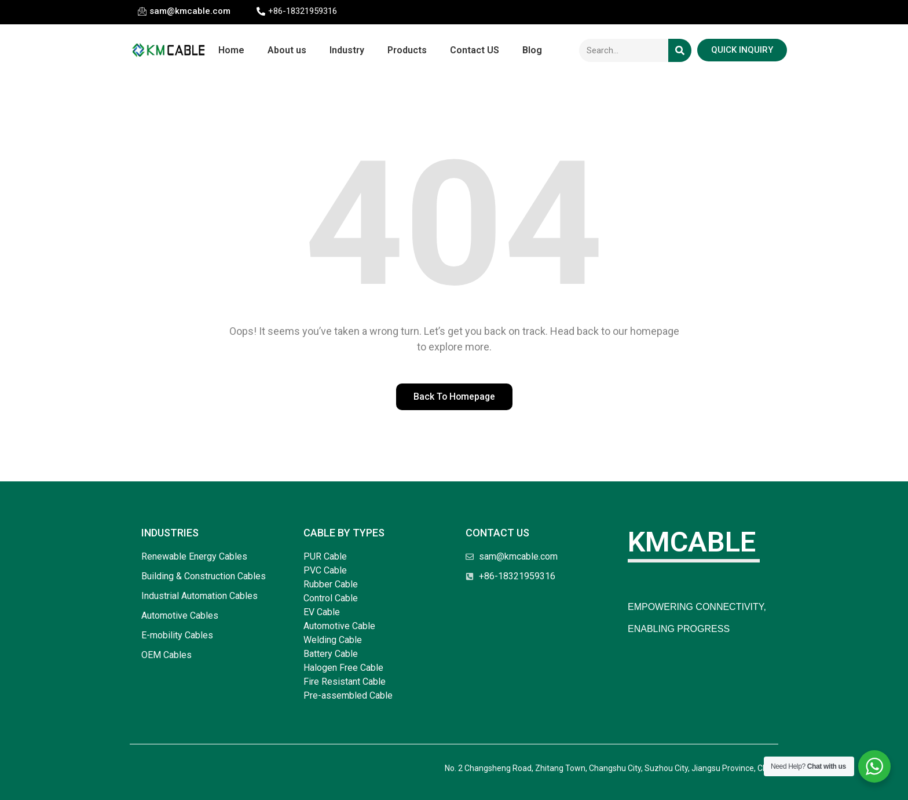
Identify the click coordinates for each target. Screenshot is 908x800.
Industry (346, 50)
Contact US (474, 50)
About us (287, 50)
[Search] (679, 50)
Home (231, 50)
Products (407, 50)
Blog (532, 50)
